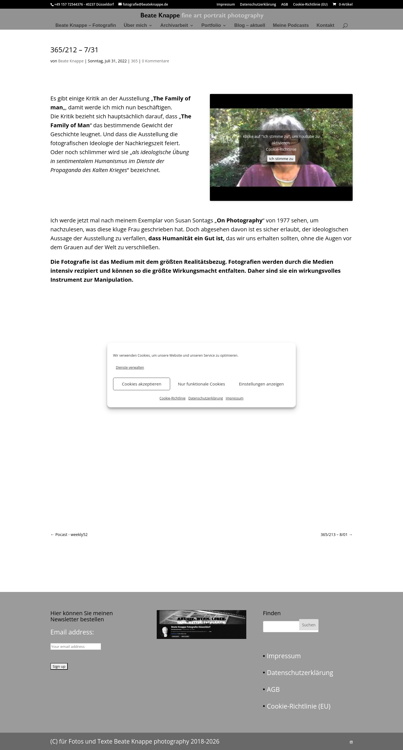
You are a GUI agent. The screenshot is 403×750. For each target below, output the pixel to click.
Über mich (135, 25)
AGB (284, 5)
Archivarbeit (174, 25)
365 (134, 61)
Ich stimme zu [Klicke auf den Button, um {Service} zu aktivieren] (281, 158)
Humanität (177, 238)
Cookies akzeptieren (141, 384)
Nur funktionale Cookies (201, 384)
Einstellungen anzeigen (261, 384)
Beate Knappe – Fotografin (85, 25)
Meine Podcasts (291, 25)
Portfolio (211, 25)
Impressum (234, 398)
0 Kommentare (155, 61)
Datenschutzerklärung (205, 398)
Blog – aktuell (249, 25)
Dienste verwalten (130, 367)
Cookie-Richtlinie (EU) (310, 5)
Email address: (72, 631)
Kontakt (325, 25)
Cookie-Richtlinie (173, 398)
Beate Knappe (71, 61)
